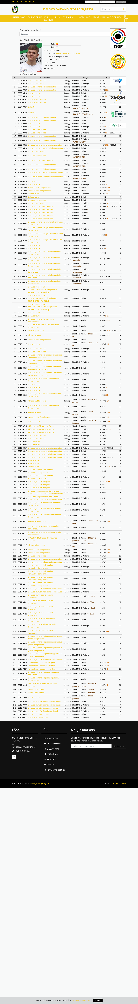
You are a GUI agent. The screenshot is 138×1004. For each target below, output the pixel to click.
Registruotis (118, 746)
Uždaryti (97, 1000)
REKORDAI (52, 759)
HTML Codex (119, 783)
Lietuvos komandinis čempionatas (42, 87)
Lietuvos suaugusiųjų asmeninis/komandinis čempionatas (42, 289)
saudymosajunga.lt (39, 783)
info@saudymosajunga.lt (25, 1)
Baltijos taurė (33, 194)
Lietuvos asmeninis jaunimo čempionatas (45, 559)
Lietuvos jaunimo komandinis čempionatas (45, 148)
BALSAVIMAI (53, 749)
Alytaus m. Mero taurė (37, 401)
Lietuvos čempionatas (37, 81)
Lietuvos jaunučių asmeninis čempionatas (45, 589)
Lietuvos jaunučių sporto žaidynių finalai (44, 702)
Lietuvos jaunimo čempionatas (40, 160)
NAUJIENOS (19, 17)
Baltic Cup (32, 107)
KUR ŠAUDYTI (48, 18)
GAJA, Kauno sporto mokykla (68, 53)
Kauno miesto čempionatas (39, 550)
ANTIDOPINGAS (115, 17)
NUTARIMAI (52, 754)
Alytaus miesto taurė (36, 545)
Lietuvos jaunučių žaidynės (39, 481)
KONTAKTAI (52, 738)
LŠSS (57, 17)
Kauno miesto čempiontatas (39, 187)
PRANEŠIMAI (98, 17)
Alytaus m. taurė (34, 335)
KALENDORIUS (34, 17)
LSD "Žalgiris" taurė (36, 331)
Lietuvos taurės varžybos (38, 714)
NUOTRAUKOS (83, 17)
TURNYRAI (68, 17)
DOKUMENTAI (54, 743)
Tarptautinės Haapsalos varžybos (41, 663)
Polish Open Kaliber (36, 689)
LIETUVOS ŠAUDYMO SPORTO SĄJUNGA (67, 9)
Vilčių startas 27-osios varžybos (41, 426)
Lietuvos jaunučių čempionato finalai (43, 708)
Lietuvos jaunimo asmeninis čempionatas (45, 145)
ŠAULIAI (51, 764)
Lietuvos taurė (34, 93)
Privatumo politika (56, 770)
